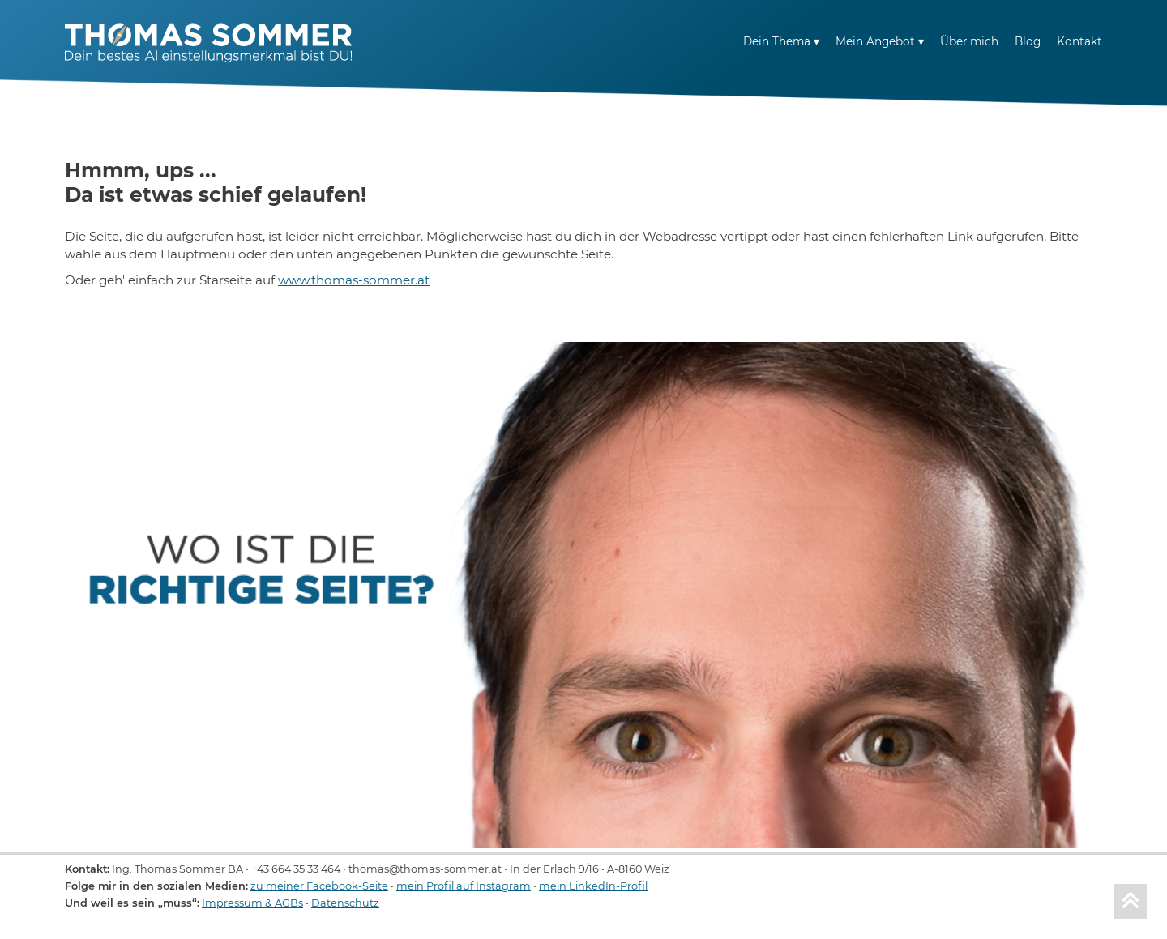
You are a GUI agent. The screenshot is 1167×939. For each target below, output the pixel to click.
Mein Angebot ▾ (880, 41)
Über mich (969, 41)
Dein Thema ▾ (781, 41)
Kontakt (1079, 41)
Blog (1028, 41)
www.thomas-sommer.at (354, 280)
